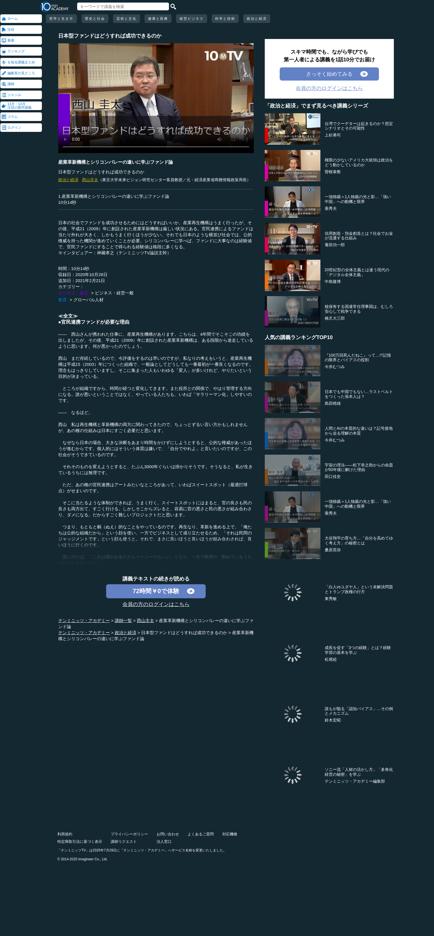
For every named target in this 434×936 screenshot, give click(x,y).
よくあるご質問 (201, 834)
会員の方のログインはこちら (156, 604)
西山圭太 (90, 179)
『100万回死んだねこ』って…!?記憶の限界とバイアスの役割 (358, 357)
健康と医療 (158, 19)
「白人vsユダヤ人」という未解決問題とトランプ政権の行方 (359, 589)
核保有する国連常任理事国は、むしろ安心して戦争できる (359, 309)
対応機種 (229, 834)
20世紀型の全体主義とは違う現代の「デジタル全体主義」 (357, 272)
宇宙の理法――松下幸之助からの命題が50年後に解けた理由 (359, 467)
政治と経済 (257, 19)
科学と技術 (225, 19)
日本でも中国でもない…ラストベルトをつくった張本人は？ (359, 394)
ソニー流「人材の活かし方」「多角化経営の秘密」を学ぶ (359, 772)
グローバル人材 (88, 299)
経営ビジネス (192, 19)
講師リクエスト (124, 841)
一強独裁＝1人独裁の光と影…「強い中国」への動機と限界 (358, 199)
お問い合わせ (168, 834)
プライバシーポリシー (129, 834)
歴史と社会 (95, 19)
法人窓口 (164, 841)
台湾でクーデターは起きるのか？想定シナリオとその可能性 (359, 126)
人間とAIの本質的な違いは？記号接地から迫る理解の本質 (359, 430)
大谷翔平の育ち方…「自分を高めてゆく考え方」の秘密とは (359, 540)
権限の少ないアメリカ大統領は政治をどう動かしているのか (359, 162)
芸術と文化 (126, 19)
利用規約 (64, 834)
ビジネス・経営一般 (114, 292)
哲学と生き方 (61, 19)
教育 (62, 299)
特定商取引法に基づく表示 (79, 841)
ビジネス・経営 (73, 292)
